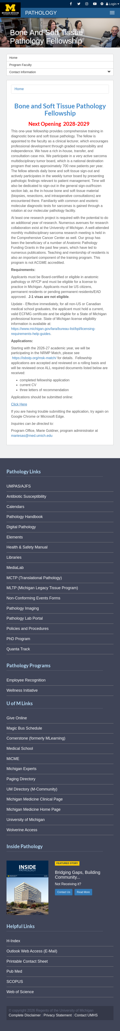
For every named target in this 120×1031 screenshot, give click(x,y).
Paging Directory (21, 779)
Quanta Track (18, 649)
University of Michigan (26, 819)
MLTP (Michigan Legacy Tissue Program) (42, 588)
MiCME (13, 759)
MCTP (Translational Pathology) (34, 578)
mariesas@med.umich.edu (32, 435)
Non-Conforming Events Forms (33, 598)
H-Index (13, 941)
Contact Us (63, 892)
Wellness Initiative (22, 690)
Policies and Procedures (28, 628)
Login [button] (112, 4)
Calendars (15, 507)
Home (13, 57)
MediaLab (15, 567)
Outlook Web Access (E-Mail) (32, 951)
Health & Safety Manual (27, 547)
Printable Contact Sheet (27, 961)
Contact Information (60, 72)
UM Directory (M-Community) (32, 789)
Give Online (17, 718)
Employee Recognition (26, 680)
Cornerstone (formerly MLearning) (36, 738)
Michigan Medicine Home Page (34, 809)
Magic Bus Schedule (24, 728)
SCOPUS (15, 981)
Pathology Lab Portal (25, 618)
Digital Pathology (21, 527)
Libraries (14, 557)
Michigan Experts (21, 769)
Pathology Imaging (23, 608)
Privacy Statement (58, 1015)
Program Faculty (20, 65)
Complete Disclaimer (25, 1015)
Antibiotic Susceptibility (26, 496)
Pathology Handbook (25, 517)
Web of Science (20, 992)
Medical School (20, 748)
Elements (15, 537)
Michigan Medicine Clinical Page (35, 799)
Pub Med (14, 971)
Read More (83, 892)
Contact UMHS (86, 1015)
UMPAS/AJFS (19, 486)
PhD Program (18, 639)
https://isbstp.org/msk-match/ (34, 358)
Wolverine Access (22, 830)
